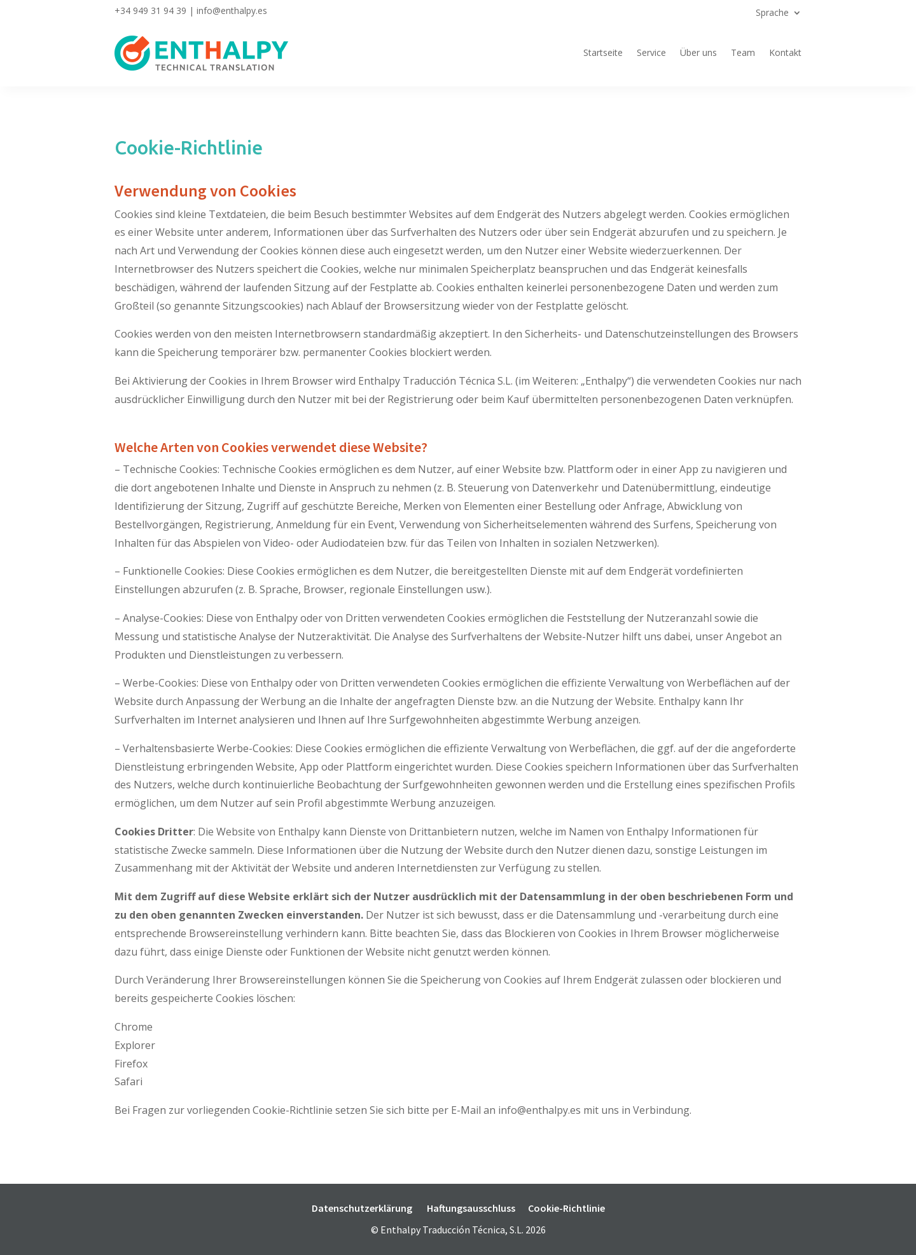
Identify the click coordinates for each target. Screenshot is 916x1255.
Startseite (603, 52)
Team (743, 52)
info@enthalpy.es (232, 10)
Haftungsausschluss (471, 1208)
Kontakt (785, 52)
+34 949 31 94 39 (150, 10)
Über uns (698, 52)
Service (651, 52)
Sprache (772, 13)
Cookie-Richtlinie (566, 1208)
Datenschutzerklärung (362, 1208)
